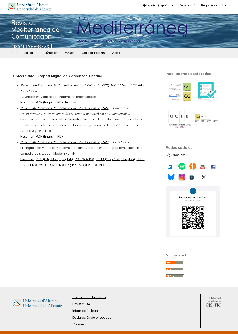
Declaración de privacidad (92, 317)
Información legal (85, 311)
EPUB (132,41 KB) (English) (115, 159)
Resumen (27, 102)
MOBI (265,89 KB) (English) (58, 165)
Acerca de (120, 53)
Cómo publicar (22, 53)
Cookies (78, 324)
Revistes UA (187, 5)
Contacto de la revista (89, 297)
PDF (60, 102)
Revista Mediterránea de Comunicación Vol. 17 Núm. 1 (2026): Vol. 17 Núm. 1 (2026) (81, 85)
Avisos (70, 53)
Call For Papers (93, 53)
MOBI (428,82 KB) (91, 165)
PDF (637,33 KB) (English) (54, 159)
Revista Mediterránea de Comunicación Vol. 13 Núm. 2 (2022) (64, 108)
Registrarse (209, 5)
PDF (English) (45, 102)
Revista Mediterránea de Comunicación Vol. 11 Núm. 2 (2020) (64, 142)
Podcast (71, 102)
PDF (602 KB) (84, 159)
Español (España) (157, 5)
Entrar (226, 5)
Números (51, 53)
